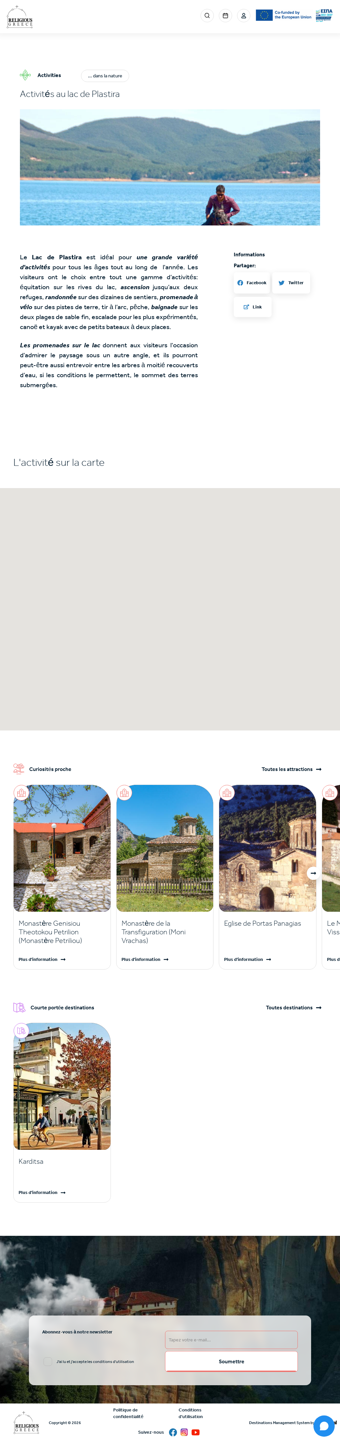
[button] (170, 221)
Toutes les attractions (287, 769)
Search (207, 15)
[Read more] (62, 932)
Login (243, 15)
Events (225, 15)
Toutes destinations (289, 1007)
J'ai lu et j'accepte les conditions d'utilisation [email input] (95, 1361)
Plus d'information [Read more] (38, 959)
